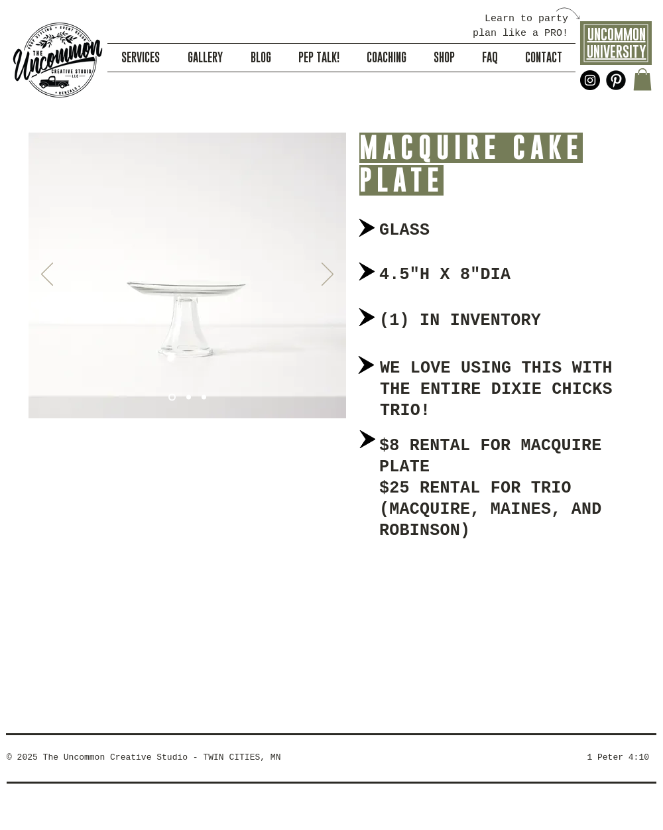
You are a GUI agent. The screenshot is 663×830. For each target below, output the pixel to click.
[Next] (327, 275)
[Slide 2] (188, 397)
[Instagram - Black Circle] (590, 80)
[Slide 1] (172, 397)
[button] (642, 79)
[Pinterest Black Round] (616, 80)
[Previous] (47, 275)
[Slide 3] (204, 397)
